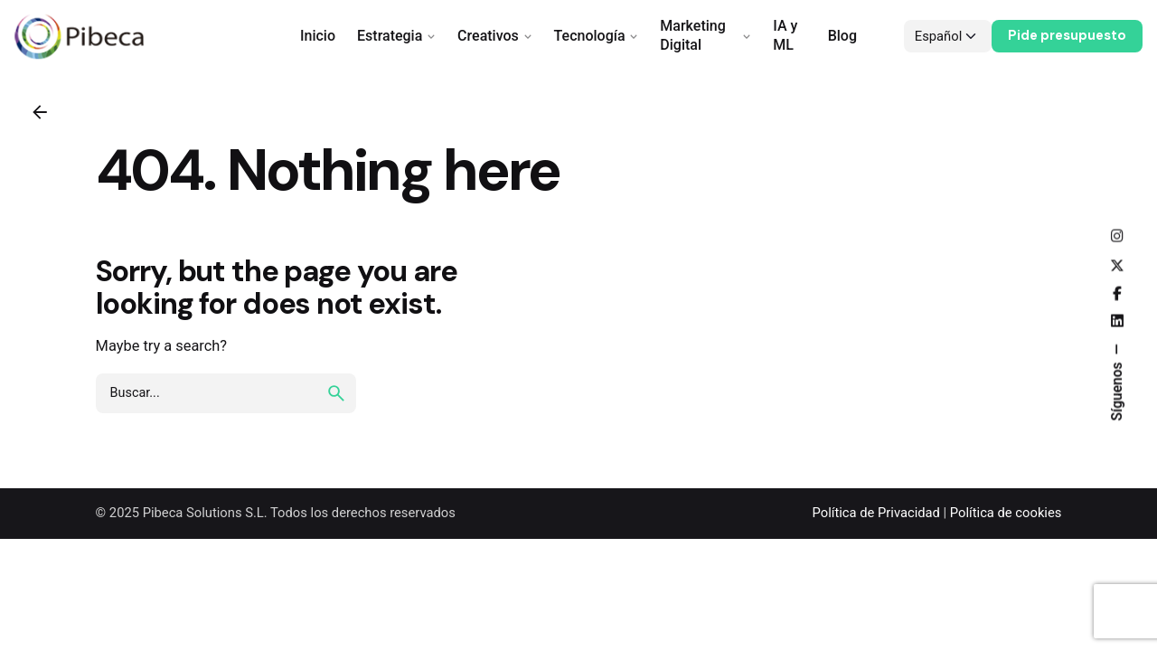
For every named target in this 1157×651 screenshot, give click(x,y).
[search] (336, 393)
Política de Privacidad (876, 513)
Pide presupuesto (1067, 35)
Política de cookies (1006, 513)
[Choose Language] (948, 36)
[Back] (39, 112)
